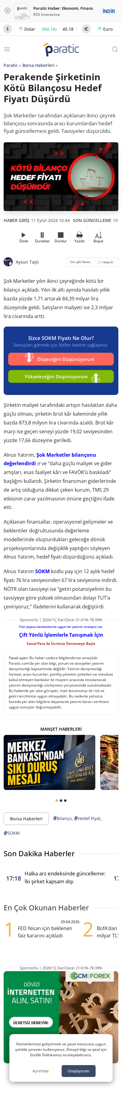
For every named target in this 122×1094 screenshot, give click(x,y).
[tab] (57, 800)
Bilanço (62, 818)
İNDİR (109, 11)
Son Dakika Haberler (39, 853)
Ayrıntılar (40, 1071)
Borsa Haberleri (38, 65)
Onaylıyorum (79, 1071)
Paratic (11, 65)
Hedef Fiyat (87, 818)
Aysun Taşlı (27, 262)
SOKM (42, 571)
